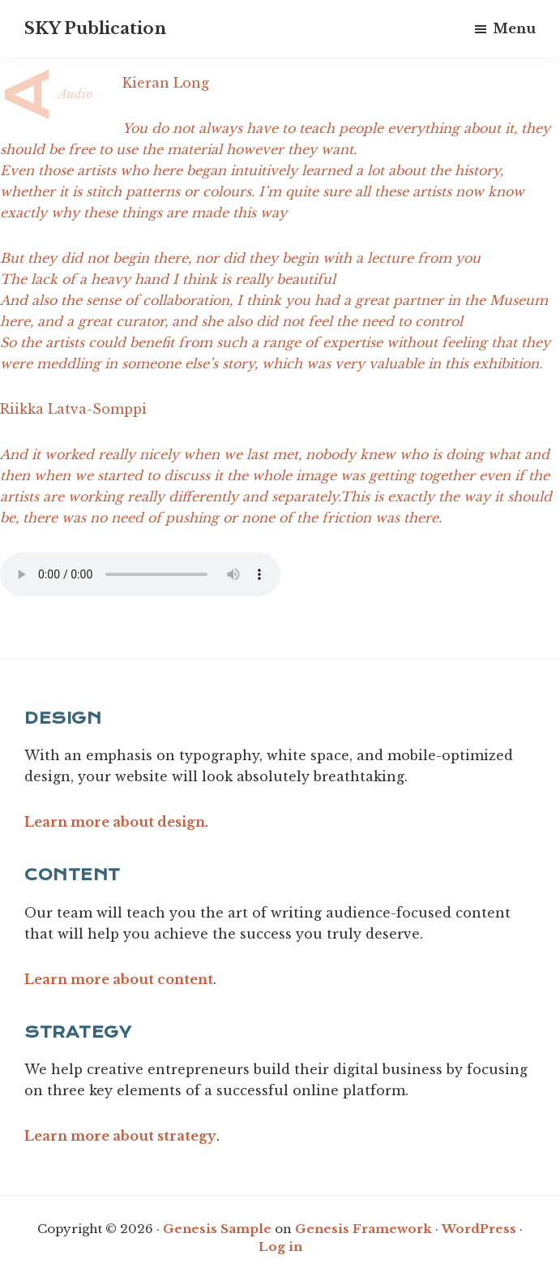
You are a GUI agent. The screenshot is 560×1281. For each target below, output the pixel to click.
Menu (514, 28)
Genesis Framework (363, 1228)
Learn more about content (118, 979)
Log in (280, 1246)
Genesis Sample (217, 1228)
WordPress (479, 1228)
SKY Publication (95, 28)
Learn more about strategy (120, 1136)
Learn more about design (114, 822)
